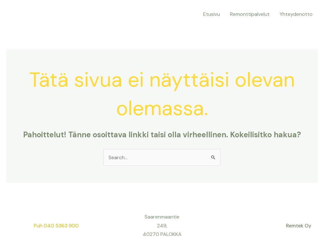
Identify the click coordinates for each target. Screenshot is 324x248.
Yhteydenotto (296, 14)
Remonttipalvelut (250, 14)
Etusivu (211, 14)
